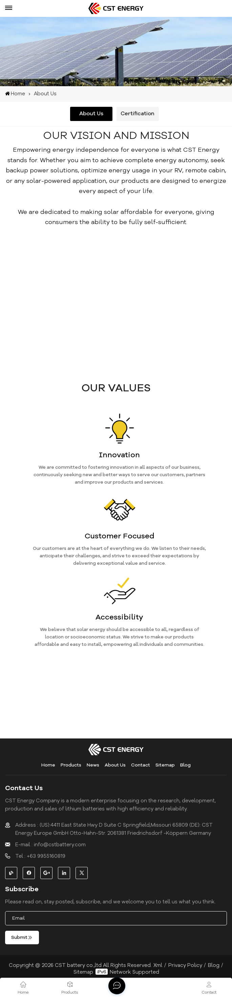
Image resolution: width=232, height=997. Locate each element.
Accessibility (119, 617)
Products (71, 765)
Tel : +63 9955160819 (40, 856)
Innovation (119, 455)
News (93, 765)
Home (15, 93)
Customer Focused (119, 536)
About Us (115, 765)
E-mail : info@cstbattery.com (50, 844)
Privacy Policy (185, 965)
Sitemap (165, 765)
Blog (185, 765)
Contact (140, 765)
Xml (157, 965)
